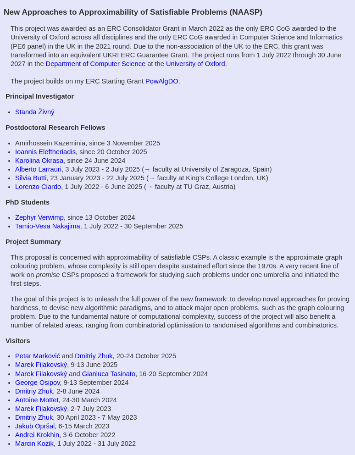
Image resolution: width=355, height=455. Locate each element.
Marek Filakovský (41, 364)
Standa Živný (35, 112)
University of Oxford (195, 63)
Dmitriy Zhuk (93, 356)
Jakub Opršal (35, 426)
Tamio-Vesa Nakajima (47, 226)
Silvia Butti (30, 178)
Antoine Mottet (37, 400)
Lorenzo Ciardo (38, 186)
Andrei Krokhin (37, 434)
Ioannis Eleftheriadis (45, 151)
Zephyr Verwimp (39, 217)
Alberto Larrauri (38, 169)
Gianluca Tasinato (108, 373)
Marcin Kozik (34, 443)
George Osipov (37, 382)
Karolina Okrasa (39, 160)
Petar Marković (37, 356)
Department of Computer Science (96, 63)
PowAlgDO (161, 81)
